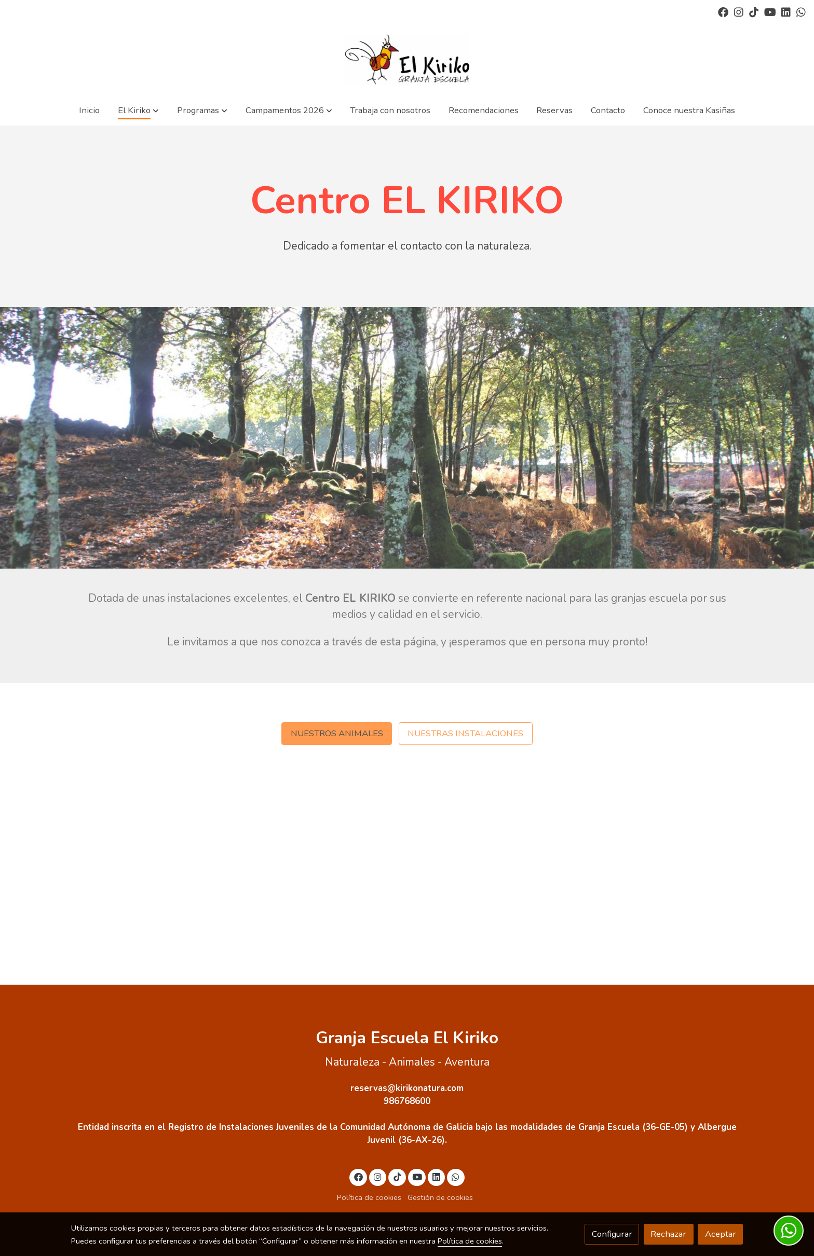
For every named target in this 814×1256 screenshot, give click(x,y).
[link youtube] (770, 11)
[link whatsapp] (801, 11)
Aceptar (720, 1234)
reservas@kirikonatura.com (407, 1088)
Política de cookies (369, 1197)
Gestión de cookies (440, 1197)
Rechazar (668, 1234)
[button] (138, 110)
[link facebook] (723, 11)
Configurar (612, 1234)
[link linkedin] (786, 11)
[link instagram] (738, 11)
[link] (407, 59)
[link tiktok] (753, 11)
